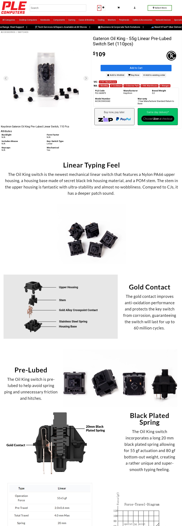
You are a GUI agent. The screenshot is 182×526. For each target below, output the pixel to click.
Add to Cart (136, 68)
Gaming (71, 20)
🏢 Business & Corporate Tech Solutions (121, 27)
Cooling (101, 20)
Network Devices (163, 20)
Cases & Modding (86, 20)
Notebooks (45, 20)
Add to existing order (154, 75)
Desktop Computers (28, 20)
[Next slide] (86, 78)
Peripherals (124, 20)
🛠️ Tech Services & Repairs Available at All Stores (63, 27)
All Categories (8, 20)
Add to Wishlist (115, 75)
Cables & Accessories (142, 20)
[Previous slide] (6, 78)
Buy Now (133, 75)
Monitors (112, 20)
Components (59, 20)
